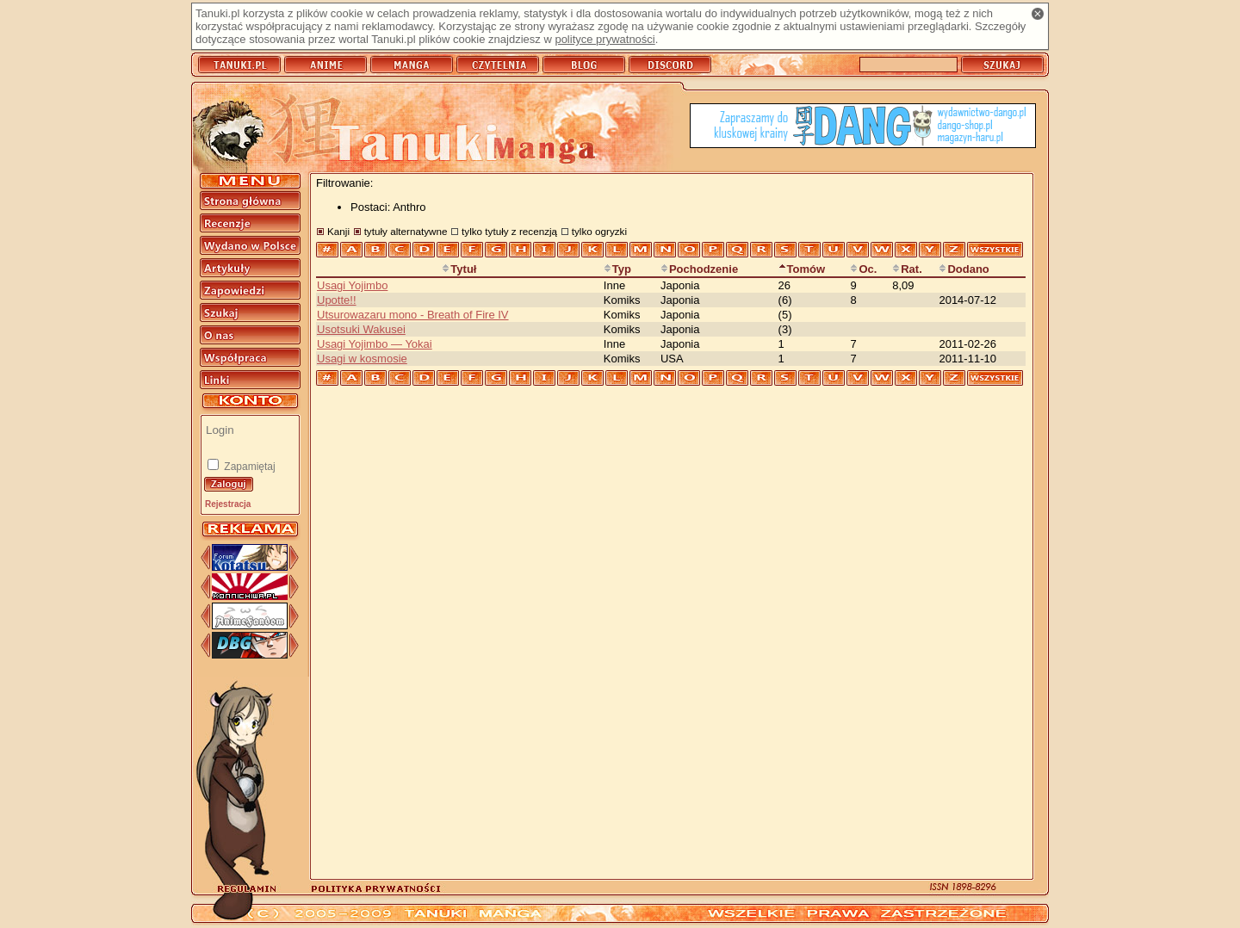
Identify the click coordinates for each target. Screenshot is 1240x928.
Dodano (964, 269)
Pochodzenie (699, 269)
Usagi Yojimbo (352, 285)
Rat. (907, 269)
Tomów (802, 269)
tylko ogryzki (599, 231)
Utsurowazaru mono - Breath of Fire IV (413, 314)
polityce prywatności (604, 39)
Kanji (338, 231)
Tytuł (459, 269)
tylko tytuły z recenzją (509, 231)
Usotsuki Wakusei (361, 329)
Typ (617, 269)
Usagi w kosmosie (362, 358)
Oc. (863, 269)
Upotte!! (336, 300)
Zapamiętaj (248, 467)
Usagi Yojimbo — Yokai (374, 343)
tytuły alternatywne (406, 231)
